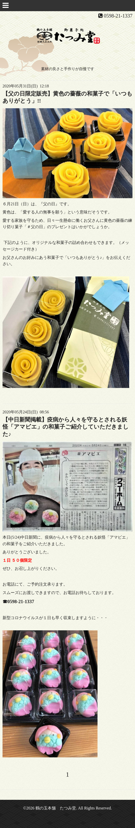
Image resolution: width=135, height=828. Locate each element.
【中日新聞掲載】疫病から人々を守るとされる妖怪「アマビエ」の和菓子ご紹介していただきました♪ (66, 426)
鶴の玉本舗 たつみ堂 (55, 808)
